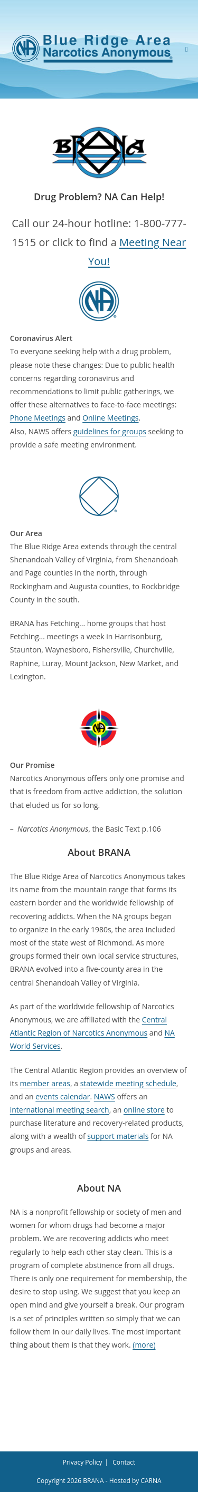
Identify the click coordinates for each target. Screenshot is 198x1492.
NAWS (104, 1096)
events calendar (62, 1096)
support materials (117, 1136)
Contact (123, 1462)
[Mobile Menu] (186, 49)
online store (144, 1110)
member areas (45, 1083)
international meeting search (59, 1110)
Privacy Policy (82, 1462)
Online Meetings (110, 418)
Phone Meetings (37, 418)
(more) (144, 1345)
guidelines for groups (109, 431)
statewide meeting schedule (128, 1083)
